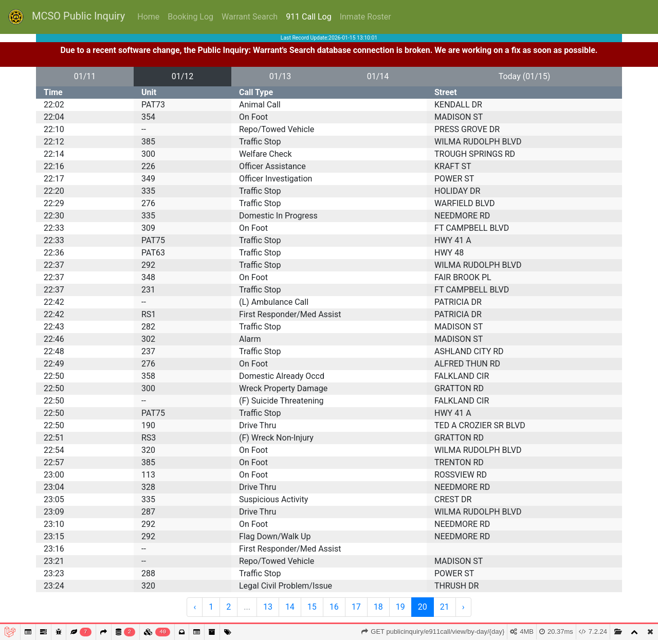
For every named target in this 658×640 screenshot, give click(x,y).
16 (334, 607)
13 (267, 607)
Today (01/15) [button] (525, 76)
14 (290, 607)
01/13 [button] (280, 76)
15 (312, 607)
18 (378, 607)
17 (356, 607)
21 (444, 607)
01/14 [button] (378, 76)
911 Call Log (309, 17)
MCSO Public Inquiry (66, 17)
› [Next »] (463, 607)
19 (400, 607)
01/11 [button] (85, 76)
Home (148, 17)
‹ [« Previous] (194, 607)
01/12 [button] (183, 76)
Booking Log (190, 17)
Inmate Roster (365, 17)
